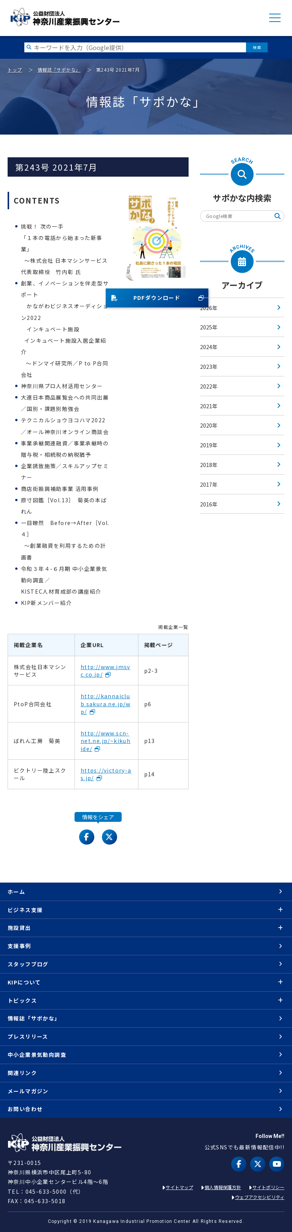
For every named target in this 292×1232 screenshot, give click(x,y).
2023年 (208, 366)
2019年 (208, 445)
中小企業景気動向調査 (37, 1054)
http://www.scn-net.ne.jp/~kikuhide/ (105, 740)
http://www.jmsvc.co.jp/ (105, 670)
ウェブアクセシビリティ (259, 1197)
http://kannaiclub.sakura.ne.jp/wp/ (105, 703)
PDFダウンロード (146, 297)
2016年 (208, 504)
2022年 (208, 386)
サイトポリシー (268, 1187)
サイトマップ (179, 1187)
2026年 (208, 308)
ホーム (16, 891)
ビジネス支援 (25, 910)
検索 (257, 47)
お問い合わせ (25, 1109)
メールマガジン (28, 1091)
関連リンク (22, 1073)
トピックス (22, 1000)
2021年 (208, 406)
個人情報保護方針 (223, 1187)
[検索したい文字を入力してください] (135, 47)
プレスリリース (28, 1036)
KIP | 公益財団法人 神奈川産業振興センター (65, 17)
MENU (275, 18)
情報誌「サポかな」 (59, 69)
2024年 (208, 347)
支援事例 (19, 946)
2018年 (208, 465)
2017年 (208, 484)
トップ (15, 69)
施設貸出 (19, 927)
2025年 (208, 327)
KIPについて (24, 982)
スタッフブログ (28, 964)
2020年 (208, 425)
